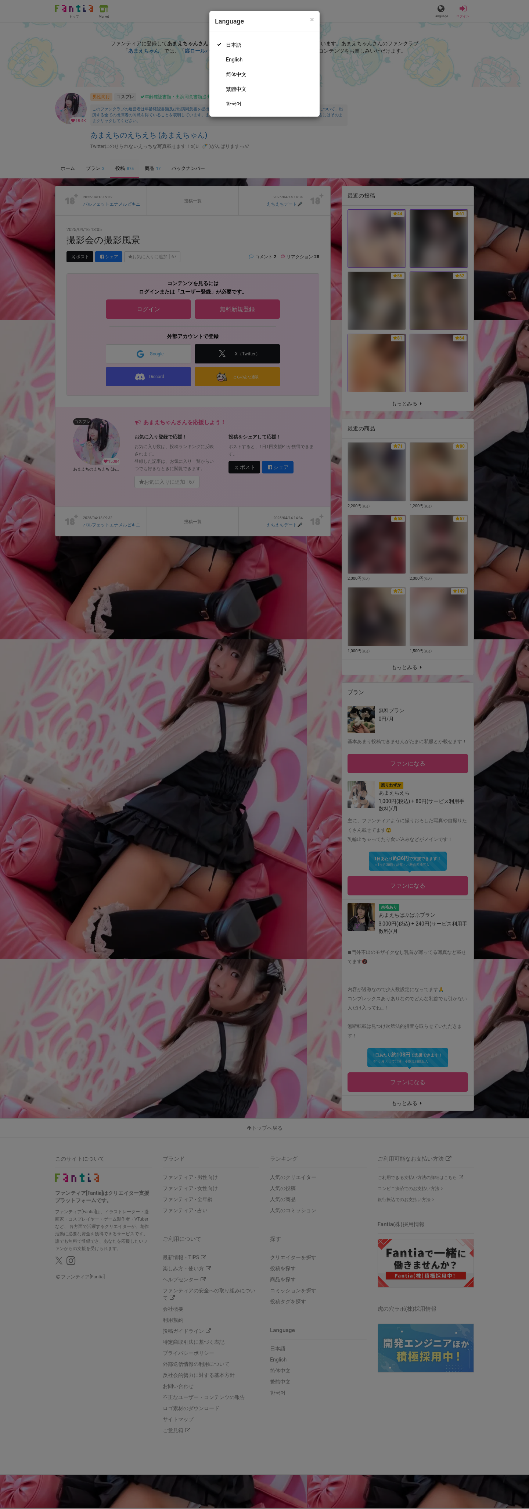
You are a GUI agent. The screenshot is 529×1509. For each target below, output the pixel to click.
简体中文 (236, 74)
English (234, 60)
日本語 (233, 45)
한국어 (233, 104)
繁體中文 (236, 89)
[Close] (312, 20)
